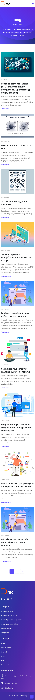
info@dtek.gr (9, 688)
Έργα (2, 656)
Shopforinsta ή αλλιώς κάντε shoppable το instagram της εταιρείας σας (16, 427)
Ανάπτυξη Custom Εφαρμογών (11, 620)
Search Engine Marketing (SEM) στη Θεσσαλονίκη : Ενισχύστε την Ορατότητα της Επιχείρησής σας (15, 88)
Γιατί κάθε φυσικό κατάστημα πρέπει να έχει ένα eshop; (15, 315)
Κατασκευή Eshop (7, 611)
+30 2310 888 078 (11, 683)
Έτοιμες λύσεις (6, 628)
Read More (6, 109)
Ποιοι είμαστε (6, 648)
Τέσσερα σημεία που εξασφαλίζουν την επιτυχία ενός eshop (16, 257)
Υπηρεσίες (4, 652)
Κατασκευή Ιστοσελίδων (9, 615)
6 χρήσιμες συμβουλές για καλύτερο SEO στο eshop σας (15, 370)
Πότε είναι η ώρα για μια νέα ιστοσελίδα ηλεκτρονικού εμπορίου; (14, 542)
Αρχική (3, 643)
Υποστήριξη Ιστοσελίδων (9, 624)
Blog (2, 660)
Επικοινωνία (5, 665)
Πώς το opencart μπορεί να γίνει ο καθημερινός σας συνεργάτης (17, 485)
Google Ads (5, 633)
